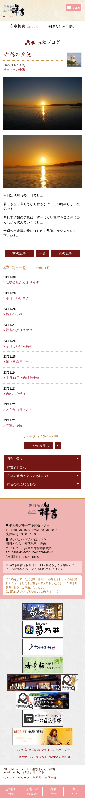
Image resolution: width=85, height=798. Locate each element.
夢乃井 (37, 777)
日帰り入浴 (74, 791)
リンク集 (22, 749)
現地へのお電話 (32, 791)
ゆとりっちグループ (16, 777)
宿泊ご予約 (53, 791)
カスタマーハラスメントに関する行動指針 (43, 757)
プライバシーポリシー (55, 749)
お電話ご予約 (11, 791)
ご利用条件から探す (60, 27)
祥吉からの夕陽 (14, 69)
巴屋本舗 (50, 777)
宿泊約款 (34, 749)
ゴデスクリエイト (32, 772)
